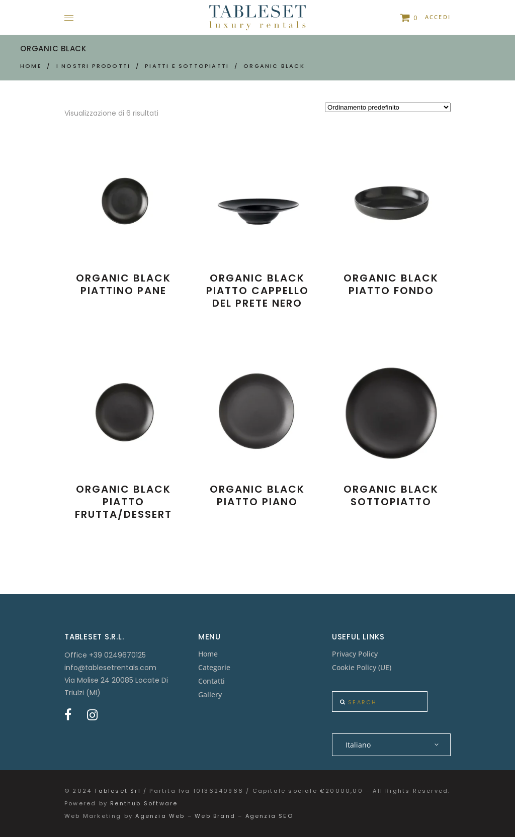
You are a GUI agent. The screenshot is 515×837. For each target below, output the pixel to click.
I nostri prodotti (93, 66)
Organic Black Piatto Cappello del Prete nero (257, 290)
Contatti (211, 681)
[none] (391, 744)
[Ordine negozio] (388, 107)
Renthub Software (144, 803)
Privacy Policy (355, 654)
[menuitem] (391, 744)
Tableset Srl (117, 791)
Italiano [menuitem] (358, 745)
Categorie (214, 667)
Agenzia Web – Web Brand (185, 816)
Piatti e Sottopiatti (187, 66)
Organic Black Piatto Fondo (391, 284)
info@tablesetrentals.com (110, 668)
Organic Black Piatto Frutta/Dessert (123, 501)
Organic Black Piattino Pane (123, 284)
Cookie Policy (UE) (361, 667)
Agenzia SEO (269, 816)
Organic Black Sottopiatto (391, 495)
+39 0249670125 (117, 655)
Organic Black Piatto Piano (257, 495)
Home (31, 66)
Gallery (210, 694)
